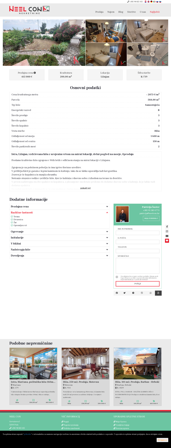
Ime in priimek (125, 229)
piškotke (27, 434)
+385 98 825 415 (135, 2)
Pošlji (137, 284)
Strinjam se (162, 440)
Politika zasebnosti (72, 428)
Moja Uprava (121, 422)
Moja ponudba (151, 218)
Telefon (122, 247)
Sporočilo (123, 256)
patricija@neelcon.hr (150, 213)
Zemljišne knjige (122, 425)
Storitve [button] (131, 11)
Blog (120, 11)
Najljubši (155, 11)
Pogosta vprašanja (71, 425)
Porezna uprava (122, 428)
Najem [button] (110, 11)
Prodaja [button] (99, 11)
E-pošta (122, 238)
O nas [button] (143, 11)
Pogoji (66, 422)
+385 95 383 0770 (151, 210)
